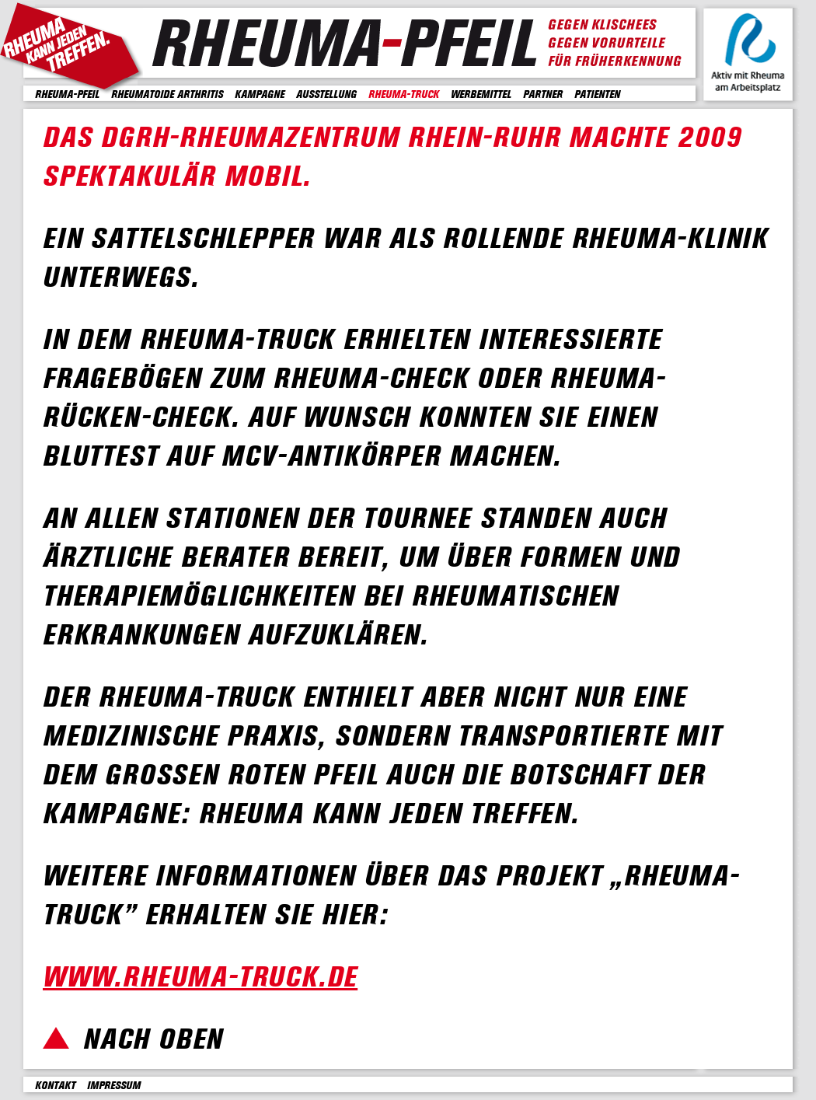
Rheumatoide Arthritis (167, 94)
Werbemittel (481, 94)
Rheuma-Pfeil (67, 94)
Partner (543, 94)
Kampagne (259, 94)
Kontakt (55, 1085)
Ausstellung (326, 94)
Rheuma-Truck (403, 94)
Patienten (597, 94)
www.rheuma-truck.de (200, 978)
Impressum (114, 1085)
